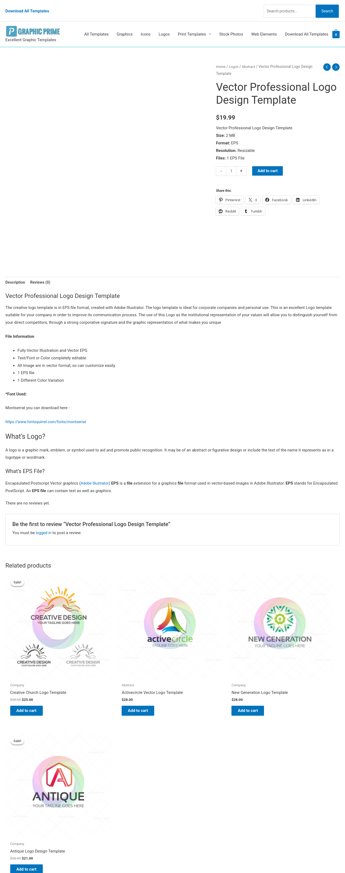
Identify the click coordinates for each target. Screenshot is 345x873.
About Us (186, 753)
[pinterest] (18, 740)
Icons (146, 26)
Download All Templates (27, 6)
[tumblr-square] (17, 750)
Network (220, 858)
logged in (44, 525)
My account (188, 768)
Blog (182, 746)
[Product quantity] (231, 163)
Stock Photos (231, 26)
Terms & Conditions (195, 791)
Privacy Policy (190, 783)
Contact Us (188, 776)
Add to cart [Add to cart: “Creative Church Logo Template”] (31, 677)
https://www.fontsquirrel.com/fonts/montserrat (47, 414)
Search (325, 6)
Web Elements (264, 26)
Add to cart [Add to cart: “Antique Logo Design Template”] (286, 677)
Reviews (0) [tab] (41, 274)
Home (221, 59)
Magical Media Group (273, 858)
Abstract (250, 59)
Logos (164, 26)
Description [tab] (15, 274)
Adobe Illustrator (95, 476)
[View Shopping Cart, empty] (336, 26)
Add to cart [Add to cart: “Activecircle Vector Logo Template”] (116, 677)
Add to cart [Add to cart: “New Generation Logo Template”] (201, 677)
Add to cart (268, 163)
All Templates (96, 26)
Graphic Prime (190, 738)
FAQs (182, 761)
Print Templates (192, 26)
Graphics (125, 26)
